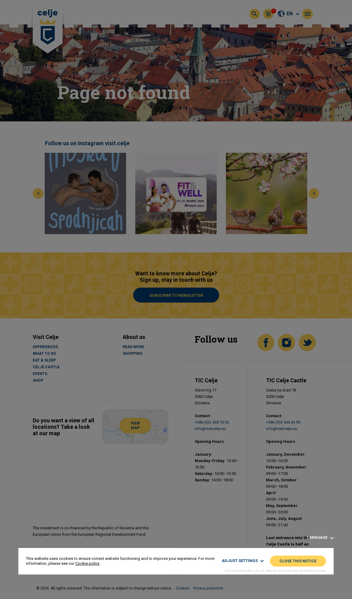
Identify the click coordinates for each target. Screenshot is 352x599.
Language (320, 538)
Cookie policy (87, 563)
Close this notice (297, 561)
